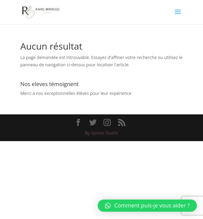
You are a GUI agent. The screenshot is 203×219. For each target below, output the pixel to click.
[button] (147, 206)
